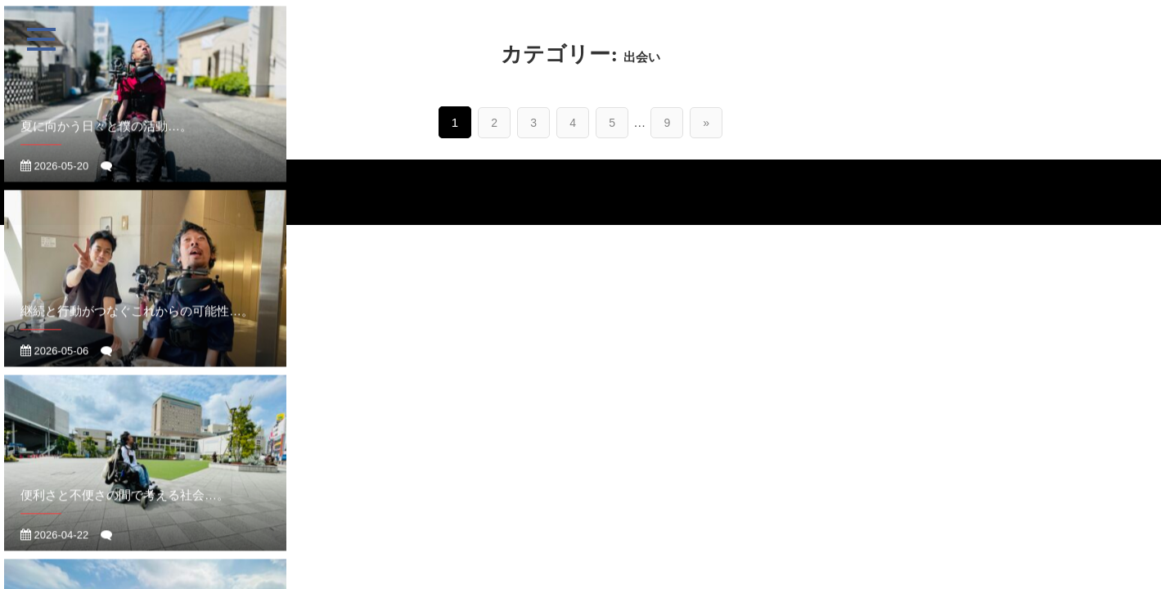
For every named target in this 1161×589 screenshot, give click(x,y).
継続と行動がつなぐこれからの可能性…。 (137, 323)
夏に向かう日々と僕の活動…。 (106, 138)
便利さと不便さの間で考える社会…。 (124, 507)
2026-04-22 (54, 547)
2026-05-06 (54, 363)
